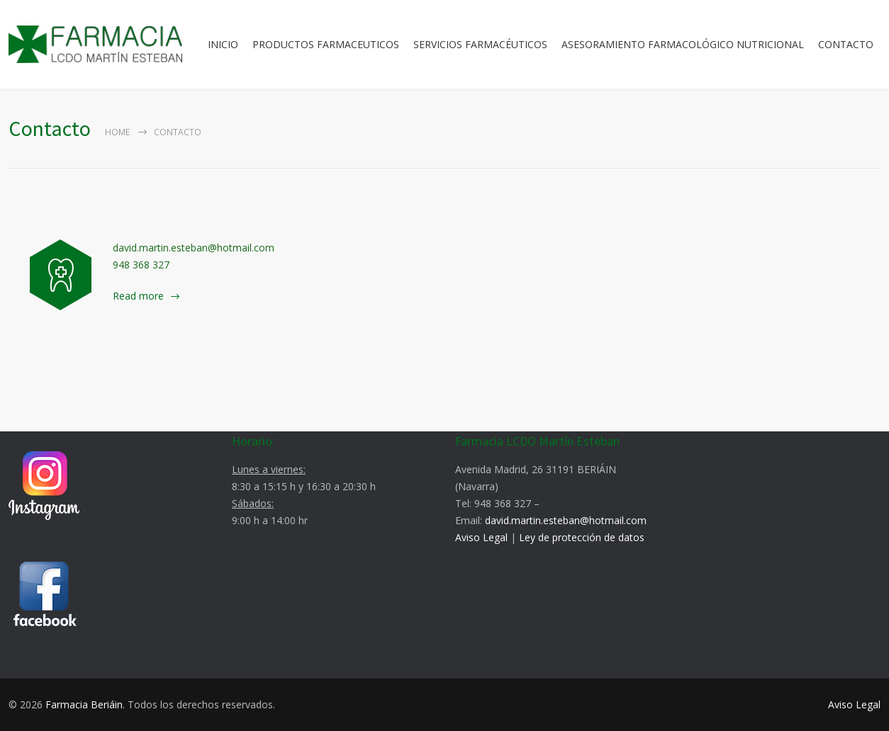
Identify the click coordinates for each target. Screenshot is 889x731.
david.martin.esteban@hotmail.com (566, 520)
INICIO (223, 44)
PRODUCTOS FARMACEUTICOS (325, 44)
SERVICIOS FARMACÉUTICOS (480, 44)
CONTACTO (845, 44)
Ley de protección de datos (581, 537)
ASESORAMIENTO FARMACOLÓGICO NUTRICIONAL (682, 44)
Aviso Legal (481, 537)
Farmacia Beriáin (84, 704)
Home (117, 132)
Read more (138, 295)
